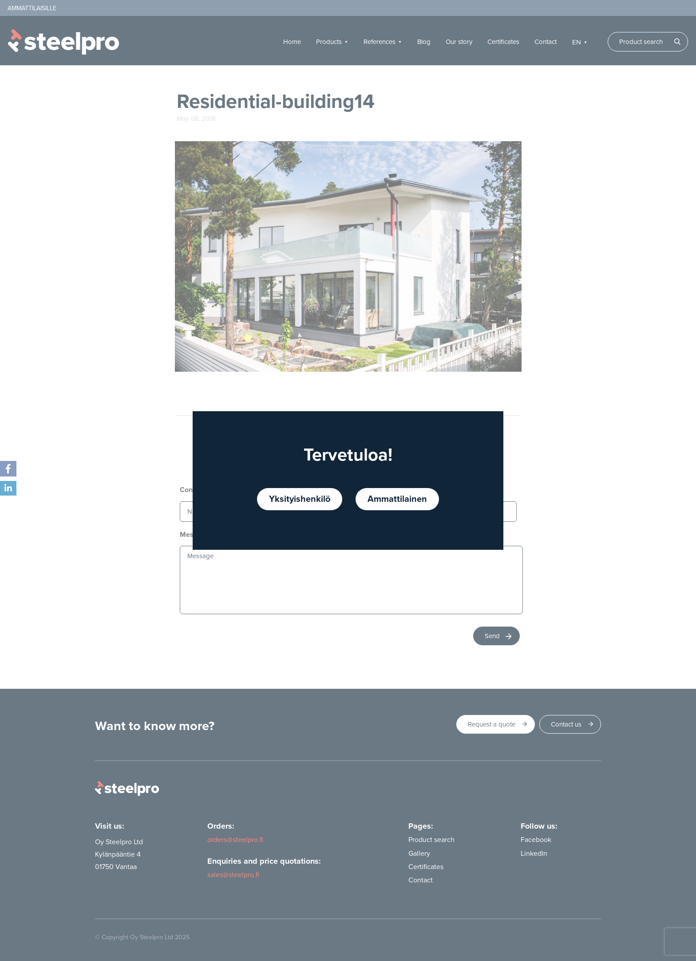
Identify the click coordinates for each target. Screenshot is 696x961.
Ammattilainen (397, 499)
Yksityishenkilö (299, 499)
